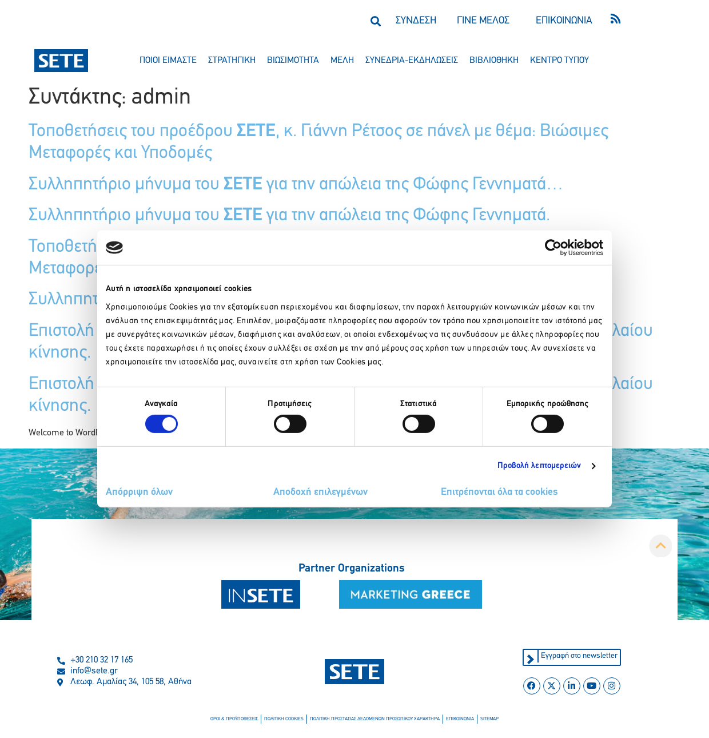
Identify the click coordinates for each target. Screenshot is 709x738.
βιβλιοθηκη (494, 60)
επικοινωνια (460, 718)
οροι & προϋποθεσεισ (234, 718)
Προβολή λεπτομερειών (539, 466)
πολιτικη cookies (284, 718)
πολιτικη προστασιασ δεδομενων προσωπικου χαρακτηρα (375, 718)
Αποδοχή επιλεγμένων (320, 492)
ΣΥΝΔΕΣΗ (416, 20)
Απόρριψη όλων (139, 492)
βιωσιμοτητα (293, 60)
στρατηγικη (232, 60)
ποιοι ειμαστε (168, 60)
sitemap (489, 718)
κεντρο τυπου (559, 60)
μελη (342, 60)
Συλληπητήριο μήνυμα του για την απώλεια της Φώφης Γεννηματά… (296, 185)
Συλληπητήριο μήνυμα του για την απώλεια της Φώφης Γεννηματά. (289, 216)
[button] (375, 20)
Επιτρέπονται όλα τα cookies (499, 492)
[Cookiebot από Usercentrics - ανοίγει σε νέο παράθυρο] (553, 247)
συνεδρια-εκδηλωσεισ (411, 60)
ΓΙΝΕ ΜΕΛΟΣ (483, 20)
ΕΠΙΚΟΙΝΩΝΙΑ (564, 20)
